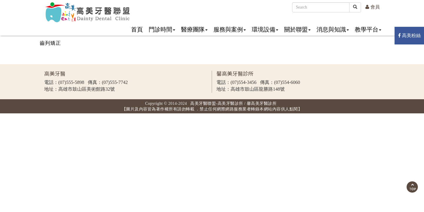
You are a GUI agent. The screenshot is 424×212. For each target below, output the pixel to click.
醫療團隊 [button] (194, 29)
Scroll (412, 187)
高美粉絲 (409, 35)
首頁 (137, 29)
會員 (372, 6)
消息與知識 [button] (333, 29)
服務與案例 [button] (229, 29)
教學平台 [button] (368, 29)
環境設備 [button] (265, 29)
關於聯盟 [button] (297, 29)
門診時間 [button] (162, 29)
